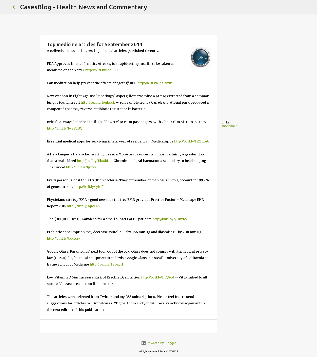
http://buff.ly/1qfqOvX (83, 206)
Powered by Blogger (158, 343)
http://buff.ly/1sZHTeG (191, 141)
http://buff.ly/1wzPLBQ (64, 128)
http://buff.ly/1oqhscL (98, 102)
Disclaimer (229, 126)
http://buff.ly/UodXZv (63, 238)
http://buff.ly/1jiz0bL (93, 161)
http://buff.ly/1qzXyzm (154, 83)
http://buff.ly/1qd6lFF (102, 70)
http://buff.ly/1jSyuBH (106, 264)
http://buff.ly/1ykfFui (90, 187)
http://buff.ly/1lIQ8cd (157, 277)
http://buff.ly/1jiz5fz (81, 167)
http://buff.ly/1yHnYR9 (169, 219)
